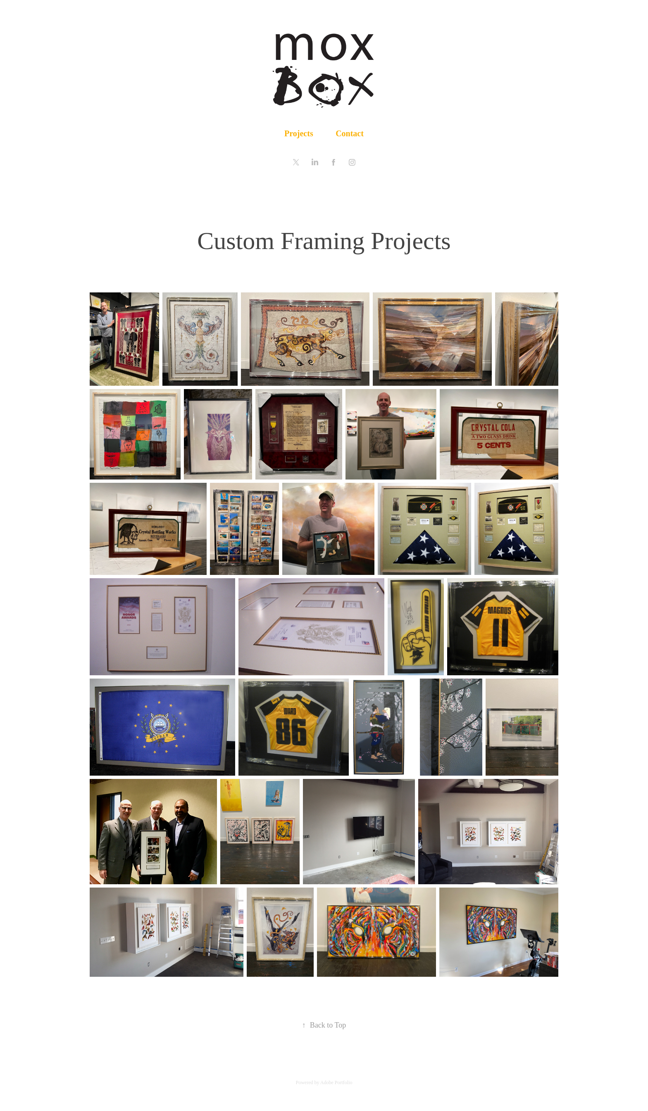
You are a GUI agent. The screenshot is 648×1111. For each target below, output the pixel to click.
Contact (350, 133)
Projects (298, 133)
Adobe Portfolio (336, 1082)
